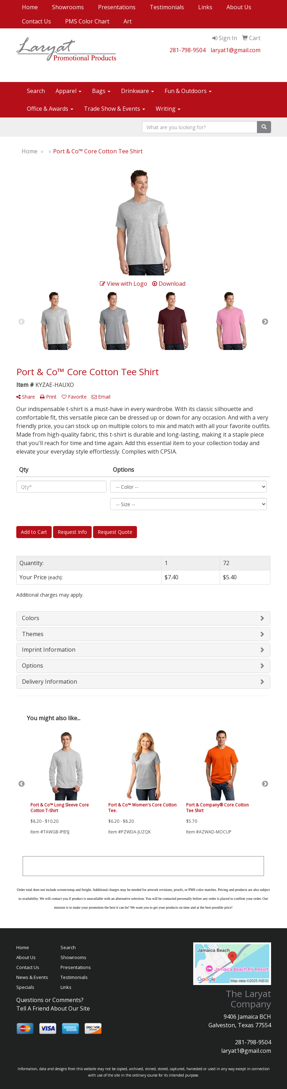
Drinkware (137, 91)
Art (128, 21)
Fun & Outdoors (188, 91)
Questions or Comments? (50, 1000)
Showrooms (68, 7)
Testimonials (167, 7)
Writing (168, 109)
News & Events (32, 977)
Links (205, 7)
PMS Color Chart (87, 21)
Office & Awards (50, 109)
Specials (25, 987)
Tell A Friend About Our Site (53, 1008)
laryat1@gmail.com (235, 50)
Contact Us (36, 21)
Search (36, 91)
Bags (101, 91)
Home (30, 7)
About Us (238, 7)
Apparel (68, 91)
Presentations (117, 7)
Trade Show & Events (114, 109)
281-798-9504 (188, 50)
